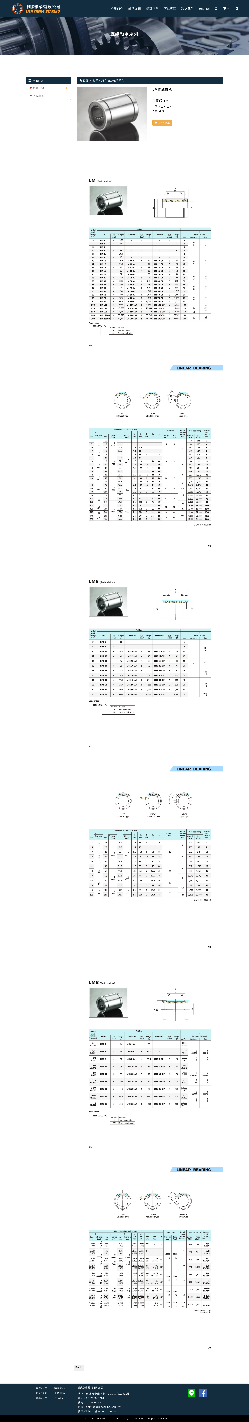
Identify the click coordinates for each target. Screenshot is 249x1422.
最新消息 (152, 8)
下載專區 (170, 8)
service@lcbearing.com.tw (103, 1406)
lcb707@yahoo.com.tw (101, 1411)
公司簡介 (117, 8)
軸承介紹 (134, 8)
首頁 (83, 80)
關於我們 (41, 1387)
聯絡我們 (187, 8)
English (204, 8)
